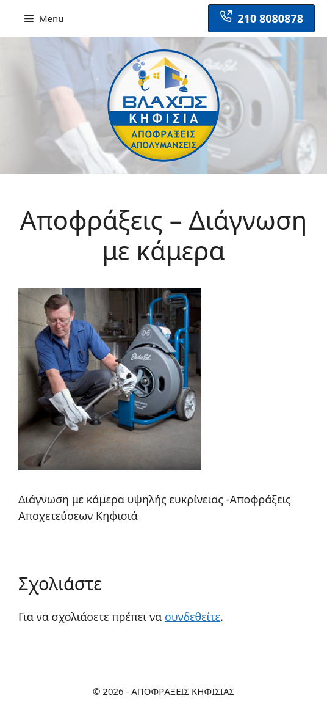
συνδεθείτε (192, 616)
